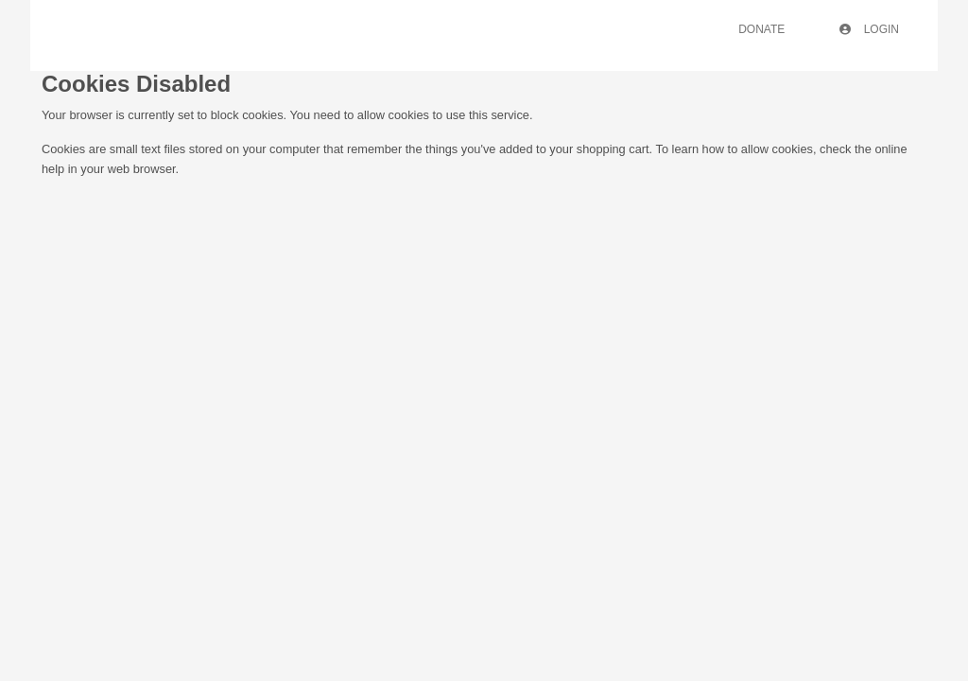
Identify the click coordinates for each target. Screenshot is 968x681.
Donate (761, 29)
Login (869, 29)
